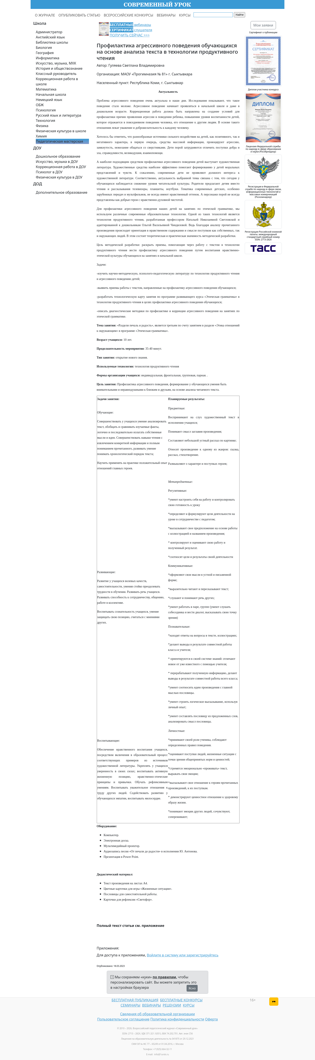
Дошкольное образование (58, 156)
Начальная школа (51, 94)
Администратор (49, 32)
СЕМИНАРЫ (130, 1005)
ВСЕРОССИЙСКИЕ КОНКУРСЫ (128, 15)
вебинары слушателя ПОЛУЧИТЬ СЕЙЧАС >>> (131, 30)
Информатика (47, 58)
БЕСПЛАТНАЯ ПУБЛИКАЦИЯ (135, 1000)
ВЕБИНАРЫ (166, 15)
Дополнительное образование (61, 192)
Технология (45, 120)
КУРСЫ (184, 15)
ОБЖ (40, 105)
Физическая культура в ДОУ (59, 177)
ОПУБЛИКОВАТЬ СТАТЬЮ (79, 15)
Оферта (211, 1019)
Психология (46, 110)
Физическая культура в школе (61, 131)
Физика (42, 125)
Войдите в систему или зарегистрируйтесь (182, 955)
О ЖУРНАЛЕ (45, 15)
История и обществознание (59, 68)
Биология (44, 47)
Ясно (192, 988)
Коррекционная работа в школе (57, 81)
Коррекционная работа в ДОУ (61, 166)
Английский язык (50, 37)
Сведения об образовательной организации (157, 1014)
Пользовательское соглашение (123, 1019)
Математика (46, 89)
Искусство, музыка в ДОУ (57, 161)
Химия (41, 136)
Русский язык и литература (58, 115)
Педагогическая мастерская (59, 141)
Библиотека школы (52, 42)
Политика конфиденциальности (177, 1019)
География (45, 52)
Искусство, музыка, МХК (56, 63)
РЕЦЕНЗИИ (172, 1005)
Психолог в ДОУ (49, 172)
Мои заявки (263, 25)
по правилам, (165, 977)
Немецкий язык (49, 99)
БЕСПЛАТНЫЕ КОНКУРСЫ (181, 1000)
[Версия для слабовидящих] (273, 1001)
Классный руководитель (56, 73)
